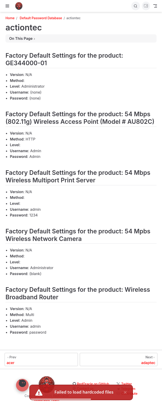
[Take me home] (20, 6)
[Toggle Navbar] (155, 6)
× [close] (125, 391)
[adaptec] (118, 359)
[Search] (135, 6)
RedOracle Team (46, 400)
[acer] (41, 359)
